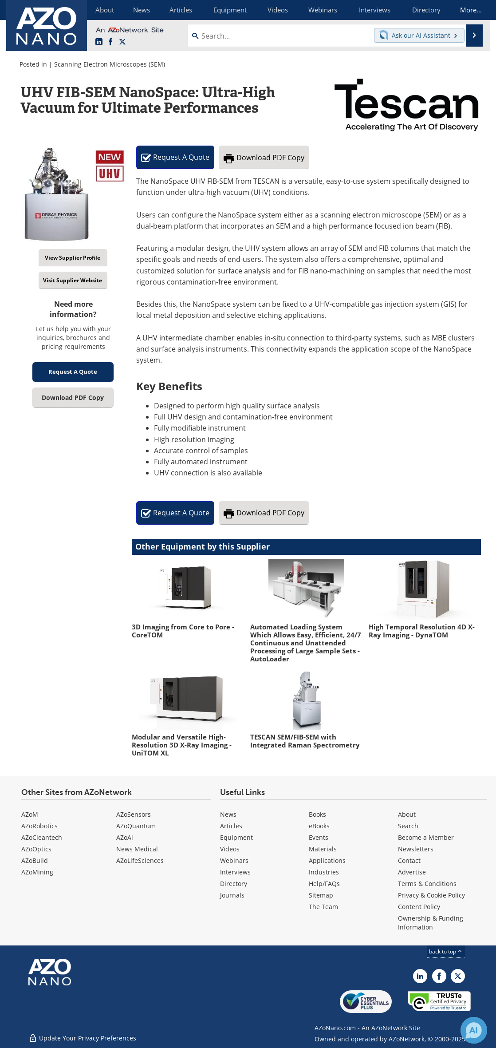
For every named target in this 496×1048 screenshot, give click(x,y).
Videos (230, 849)
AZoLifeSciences (140, 860)
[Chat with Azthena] (474, 1030)
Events (318, 837)
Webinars (234, 860)
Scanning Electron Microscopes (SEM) (109, 64)
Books (317, 814)
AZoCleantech (41, 837)
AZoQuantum (136, 826)
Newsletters (415, 849)
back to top (446, 951)
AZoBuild (34, 860)
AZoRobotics (39, 826)
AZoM (29, 814)
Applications (327, 860)
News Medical (137, 849)
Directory (233, 883)
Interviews (235, 872)
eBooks (319, 826)
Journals (232, 895)
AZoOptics (36, 849)
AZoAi (124, 837)
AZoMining (37, 872)
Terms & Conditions (427, 883)
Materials (323, 849)
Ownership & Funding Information (430, 922)
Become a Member (426, 837)
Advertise (412, 872)
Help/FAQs (324, 883)
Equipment (236, 837)
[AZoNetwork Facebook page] (110, 42)
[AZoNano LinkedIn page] (98, 42)
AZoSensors (133, 814)
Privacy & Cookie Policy (431, 895)
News (228, 814)
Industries (324, 872)
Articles (231, 826)
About (407, 814)
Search (408, 826)
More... (469, 9)
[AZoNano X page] (122, 42)
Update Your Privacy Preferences (82, 1036)
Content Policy (419, 906)
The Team (323, 906)
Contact (409, 860)
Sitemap (321, 895)
